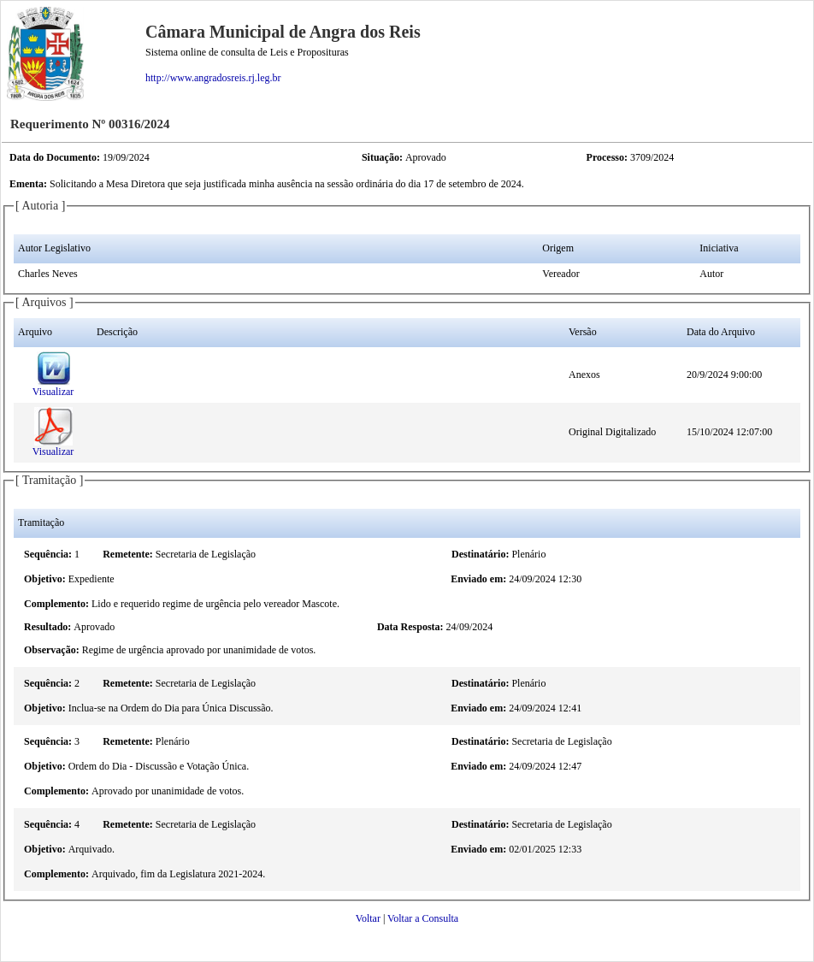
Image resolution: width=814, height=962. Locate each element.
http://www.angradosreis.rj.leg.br (213, 78)
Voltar (368, 918)
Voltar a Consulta (422, 918)
